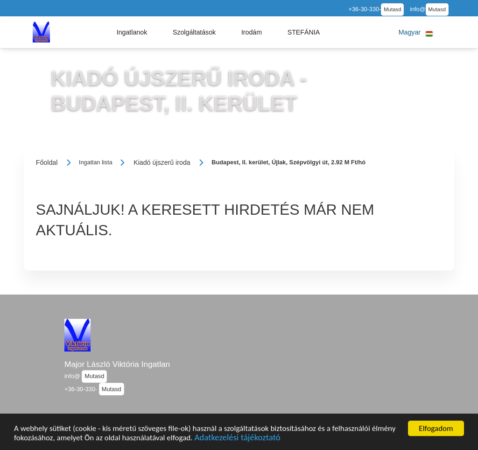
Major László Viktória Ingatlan (117, 364)
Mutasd (392, 9)
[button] (132, 32)
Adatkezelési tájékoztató (237, 439)
